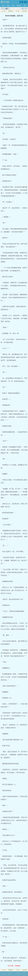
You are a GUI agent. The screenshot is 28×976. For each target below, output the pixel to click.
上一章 (3, 11)
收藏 (8, 5)
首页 (3, 973)
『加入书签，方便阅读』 (14, 966)
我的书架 (10, 973)
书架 (25, 5)
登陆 (21, 2)
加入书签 (24, 11)
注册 (26, 2)
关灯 (26, 8)
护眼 (23, 8)
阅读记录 (19, 5)
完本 (13, 5)
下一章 (17, 11)
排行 (3, 5)
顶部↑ (24, 973)
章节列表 (10, 11)
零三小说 (5, 2)
